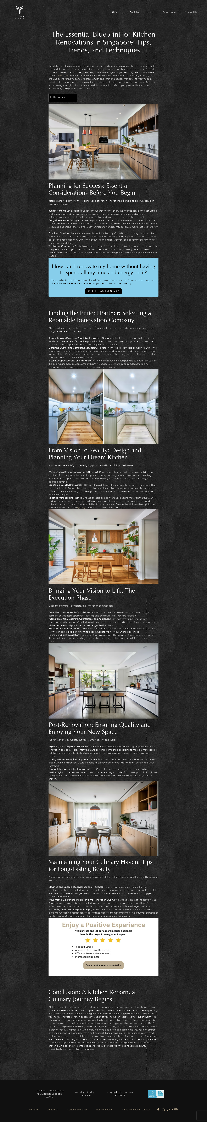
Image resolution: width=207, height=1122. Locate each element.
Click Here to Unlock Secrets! (103, 291)
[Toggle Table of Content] (71, 97)
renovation (62, 76)
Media (150, 12)
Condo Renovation (77, 1110)
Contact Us (191, 12)
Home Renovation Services (136, 1110)
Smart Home (169, 12)
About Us (116, 12)
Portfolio (134, 12)
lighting (81, 508)
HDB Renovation (104, 1110)
